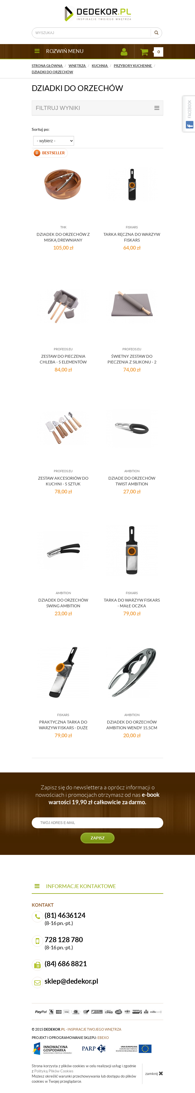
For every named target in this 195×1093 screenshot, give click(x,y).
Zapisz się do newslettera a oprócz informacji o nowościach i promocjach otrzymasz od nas (97, 794)
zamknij (154, 1073)
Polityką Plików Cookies (53, 1071)
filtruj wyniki (97, 108)
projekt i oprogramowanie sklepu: (70, 1037)
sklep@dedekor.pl (71, 981)
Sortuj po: (40, 129)
